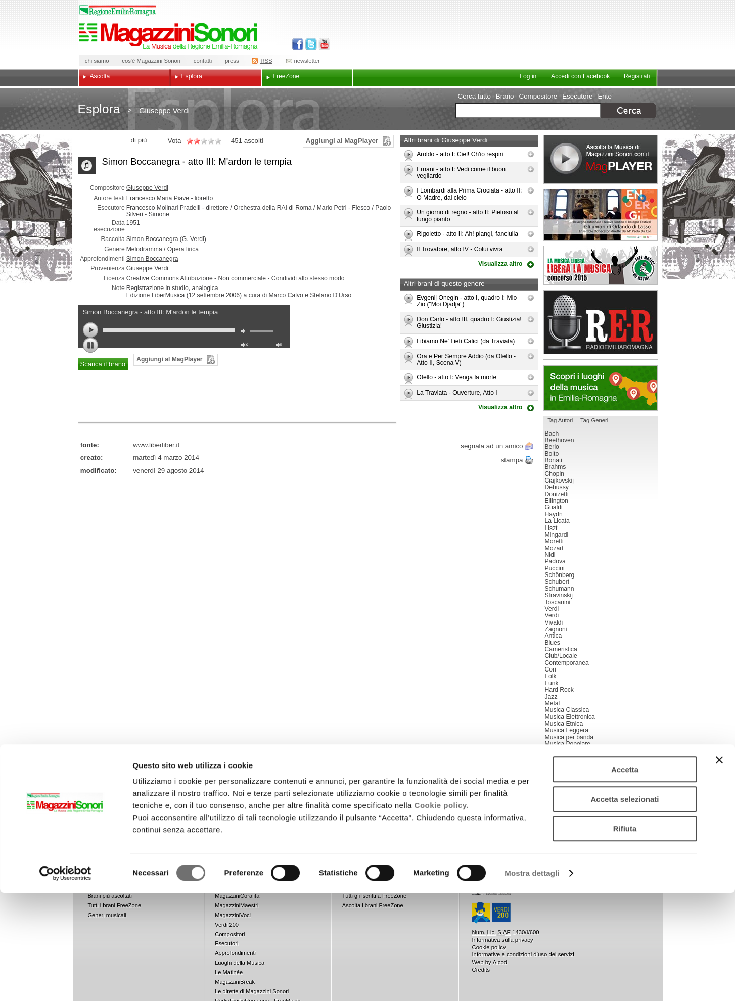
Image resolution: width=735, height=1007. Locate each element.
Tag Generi (594, 420)
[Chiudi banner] (719, 874)
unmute (245, 346)
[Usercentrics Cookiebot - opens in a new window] (65, 987)
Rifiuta (625, 942)
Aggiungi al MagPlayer (342, 141)
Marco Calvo (286, 295)
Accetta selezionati (624, 913)
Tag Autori (560, 420)
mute (245, 332)
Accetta (624, 883)
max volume (280, 346)
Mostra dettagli (531, 987)
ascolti (253, 141)
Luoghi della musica (600, 388)
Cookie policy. (442, 919)
